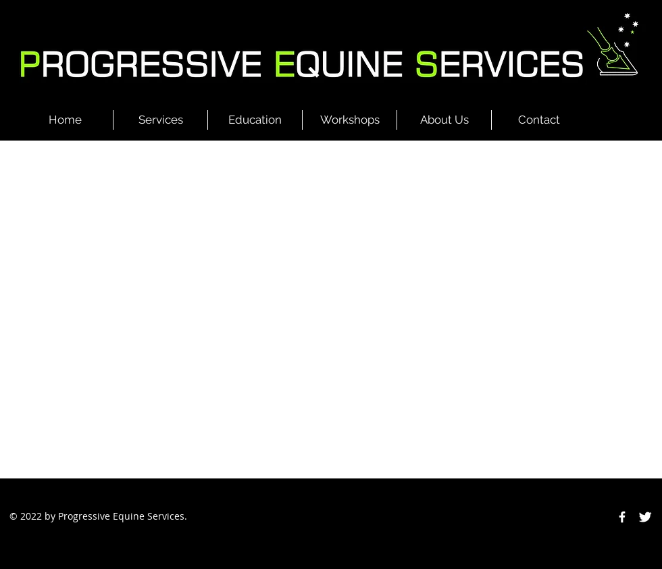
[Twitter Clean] (645, 517)
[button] (160, 120)
